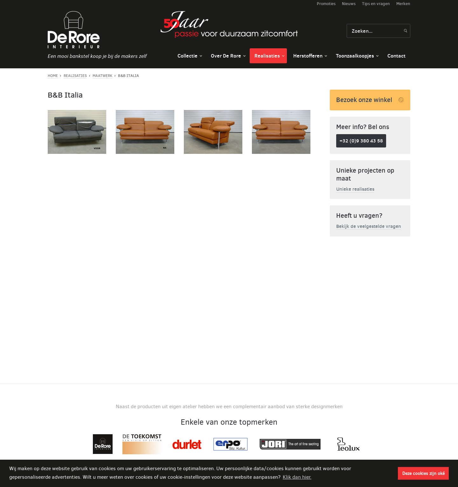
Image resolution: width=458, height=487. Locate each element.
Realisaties (267, 55)
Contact (396, 55)
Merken (403, 3)
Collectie (187, 55)
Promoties (326, 3)
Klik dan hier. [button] (297, 477)
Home (53, 75)
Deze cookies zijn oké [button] (423, 473)
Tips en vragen (376, 3)
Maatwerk (102, 75)
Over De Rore (226, 55)
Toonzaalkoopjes (355, 55)
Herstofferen (308, 55)
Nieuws (349, 3)
